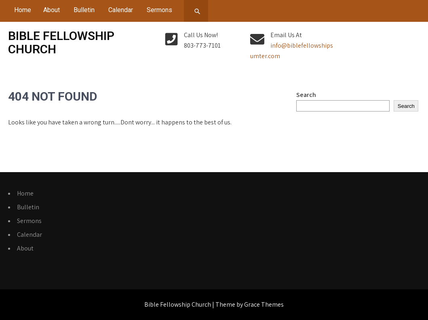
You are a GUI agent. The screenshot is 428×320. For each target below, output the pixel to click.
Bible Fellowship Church (61, 42)
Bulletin (84, 10)
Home (22, 10)
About (51, 10)
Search (306, 95)
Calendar (120, 10)
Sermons (159, 10)
